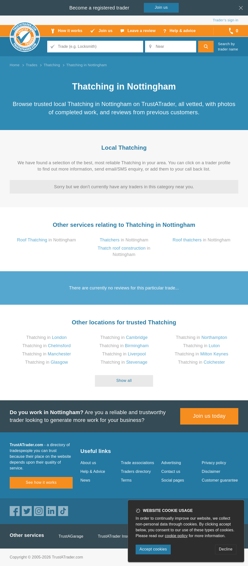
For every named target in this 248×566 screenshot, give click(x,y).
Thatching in (46, 337)
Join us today (209, 416)
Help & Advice (92, 471)
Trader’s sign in (225, 20)
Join (161, 7)
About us (88, 463)
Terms (126, 480)
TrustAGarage (71, 536)
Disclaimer (211, 471)
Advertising (171, 463)
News (85, 480)
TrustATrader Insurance (118, 536)
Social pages (172, 480)
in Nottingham (46, 240)
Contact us (170, 471)
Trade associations (137, 463)
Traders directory (136, 471)
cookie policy (176, 536)
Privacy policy (214, 463)
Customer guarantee (220, 480)
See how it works (41, 482)
